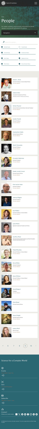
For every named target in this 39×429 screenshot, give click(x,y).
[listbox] (19, 32)
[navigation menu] (36, 3)
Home (2, 16)
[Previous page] (3, 346)
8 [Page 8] (19, 346)
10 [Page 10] (31, 346)
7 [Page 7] (13, 346)
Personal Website (16, 83)
